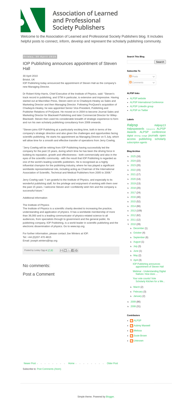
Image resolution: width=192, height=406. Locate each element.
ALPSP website (138, 98)
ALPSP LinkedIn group (141, 106)
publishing (145, 139)
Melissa (138, 330)
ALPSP (137, 320)
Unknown (139, 340)
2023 (133, 165)
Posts (133, 76)
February (138, 291)
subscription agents (137, 142)
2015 (133, 201)
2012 (133, 215)
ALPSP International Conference (147, 102)
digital (130, 135)
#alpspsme (150, 129)
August (137, 241)
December (139, 228)
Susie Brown (140, 335)
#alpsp (132, 125)
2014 (133, 206)
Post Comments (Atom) (49, 369)
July (135, 246)
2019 (133, 183)
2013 (133, 210)
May (135, 255)
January (137, 296)
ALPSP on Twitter (139, 110)
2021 (133, 174)
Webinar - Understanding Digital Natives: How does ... (149, 272)
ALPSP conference (153, 132)
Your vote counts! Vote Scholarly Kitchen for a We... (149, 280)
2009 (133, 301)
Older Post (112, 363)
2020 (133, 179)
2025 (133, 156)
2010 (133, 224)
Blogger (110, 396)
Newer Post (30, 363)
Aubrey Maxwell (142, 325)
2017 (133, 192)
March (136, 287)
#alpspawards (135, 128)
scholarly (160, 139)
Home (71, 363)
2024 (133, 160)
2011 (133, 219)
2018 (133, 188)
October (137, 232)
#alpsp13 (160, 125)
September (139, 237)
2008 (133, 306)
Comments (136, 82)
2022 (133, 170)
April (136, 260)
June (136, 251)
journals (153, 135)
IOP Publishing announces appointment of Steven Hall (148, 265)
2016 (133, 197)
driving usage (140, 135)
